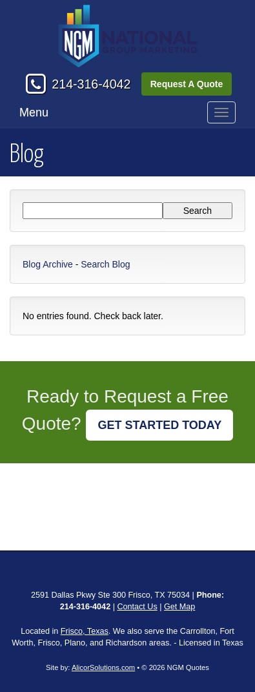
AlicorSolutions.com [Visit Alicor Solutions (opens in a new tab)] (103, 667)
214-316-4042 (91, 84)
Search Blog (105, 264)
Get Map (179, 606)
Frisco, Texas (84, 631)
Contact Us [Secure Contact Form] (137, 606)
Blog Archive (48, 264)
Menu (33, 112)
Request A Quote (186, 84)
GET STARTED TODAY (159, 425)
